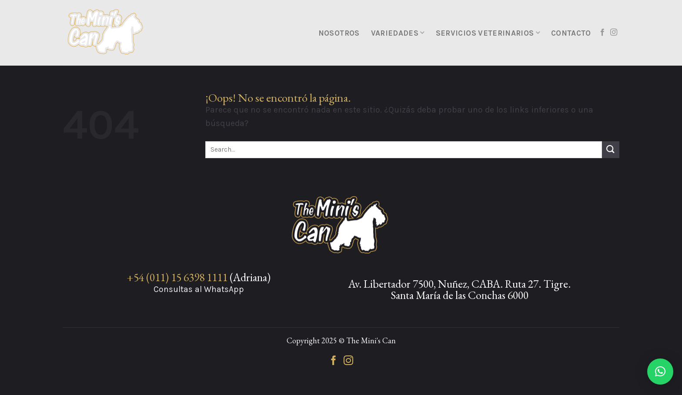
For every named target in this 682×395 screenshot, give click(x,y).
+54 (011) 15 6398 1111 (177, 277)
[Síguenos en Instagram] (613, 33)
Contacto (571, 33)
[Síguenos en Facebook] (602, 33)
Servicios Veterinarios (488, 33)
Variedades (398, 33)
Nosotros (339, 33)
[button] (660, 371)
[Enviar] (610, 149)
